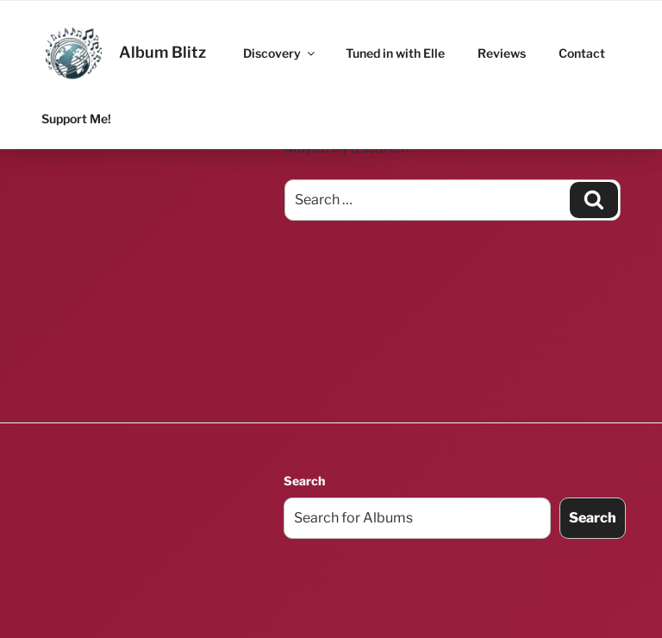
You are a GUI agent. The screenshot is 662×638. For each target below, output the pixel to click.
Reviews (502, 53)
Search (304, 480)
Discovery (280, 53)
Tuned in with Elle (395, 53)
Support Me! (76, 118)
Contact (582, 53)
